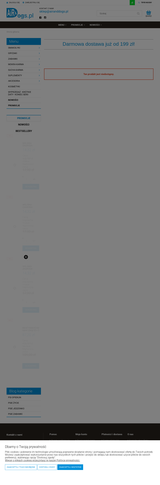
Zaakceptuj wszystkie (70, 467)
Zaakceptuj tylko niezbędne (21, 467)
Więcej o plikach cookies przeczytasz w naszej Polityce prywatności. (42, 460)
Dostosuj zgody (47, 467)
